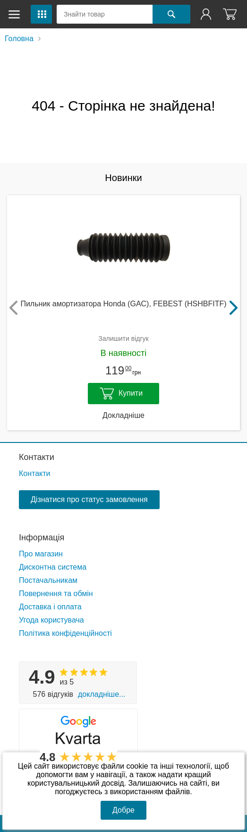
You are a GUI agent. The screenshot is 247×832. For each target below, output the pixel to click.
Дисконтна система (52, 567)
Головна (19, 39)
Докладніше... (101, 694)
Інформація (41, 537)
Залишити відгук (123, 338)
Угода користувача (51, 620)
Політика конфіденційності (65, 633)
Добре (123, 810)
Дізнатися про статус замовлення (89, 499)
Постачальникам (48, 580)
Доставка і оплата (50, 607)
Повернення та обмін (56, 593)
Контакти (36, 457)
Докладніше (123, 415)
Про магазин (41, 554)
